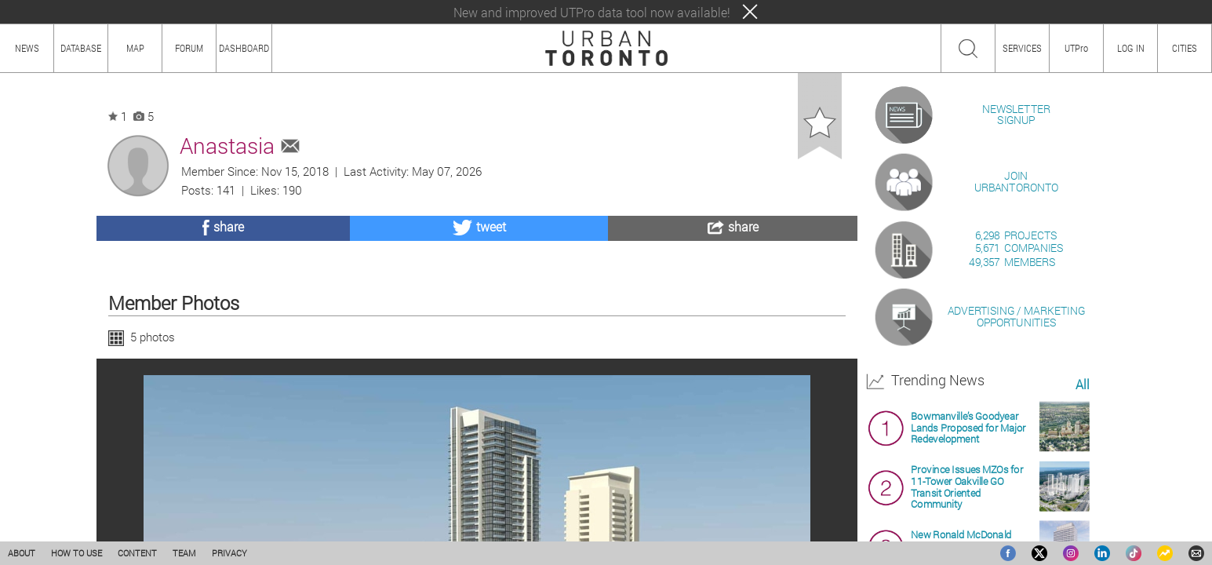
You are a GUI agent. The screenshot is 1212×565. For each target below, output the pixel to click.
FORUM (189, 48)
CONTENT (137, 553)
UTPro (1076, 48)
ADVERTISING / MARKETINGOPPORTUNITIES (1016, 497)
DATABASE (80, 48)
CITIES (1184, 48)
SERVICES (1022, 48)
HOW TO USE (76, 553)
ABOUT (21, 553)
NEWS (27, 48)
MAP (135, 48)
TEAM (184, 553)
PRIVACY (229, 553)
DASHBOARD (244, 48)
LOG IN (1131, 48)
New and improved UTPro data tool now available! (591, 12)
